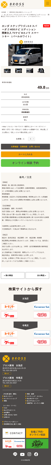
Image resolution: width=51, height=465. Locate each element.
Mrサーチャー (8, 396)
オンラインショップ (10, 398)
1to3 (5, 408)
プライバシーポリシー (11, 422)
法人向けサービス (32, 398)
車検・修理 (30, 394)
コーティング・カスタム (35, 396)
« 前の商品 (8, 275)
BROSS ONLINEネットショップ (21, 12)
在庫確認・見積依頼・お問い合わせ (25, 147)
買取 (5, 401)
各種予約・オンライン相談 (35, 403)
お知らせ (7, 417)
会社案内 (7, 412)
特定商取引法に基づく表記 (12, 424)
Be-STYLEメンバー (33, 401)
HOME (3, 12)
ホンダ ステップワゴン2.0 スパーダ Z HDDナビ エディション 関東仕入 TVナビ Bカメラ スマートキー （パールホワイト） (25, 15)
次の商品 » (41, 275)
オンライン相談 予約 (25, 162)
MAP (7, 373)
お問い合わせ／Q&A (10, 415)
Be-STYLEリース (10, 410)
